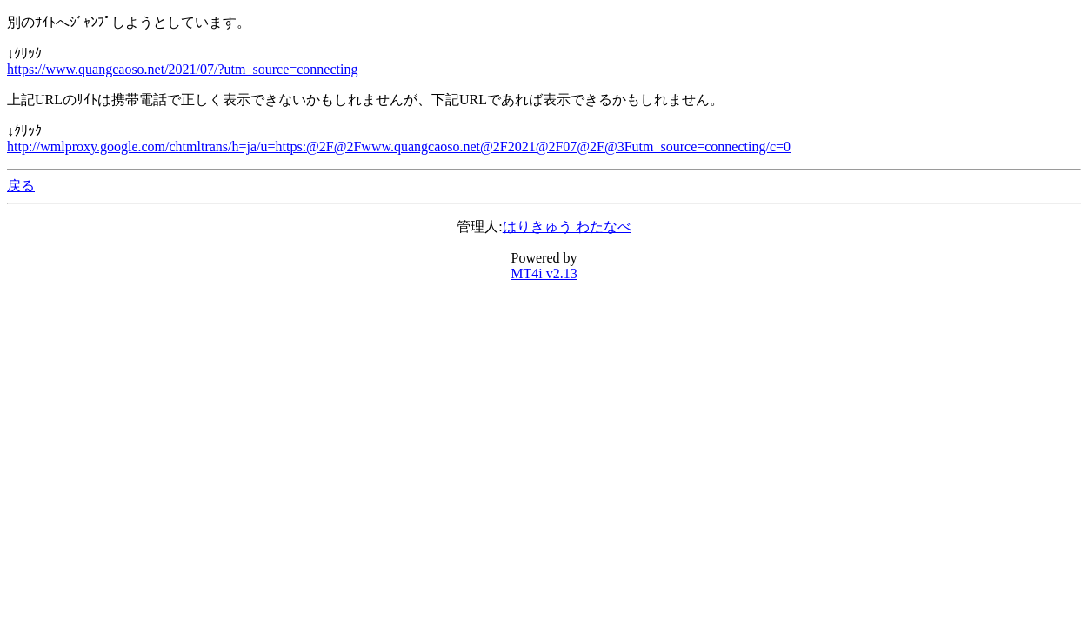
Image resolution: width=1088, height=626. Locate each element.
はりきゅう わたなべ (567, 226)
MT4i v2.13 (544, 273)
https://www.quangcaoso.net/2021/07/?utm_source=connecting (182, 69)
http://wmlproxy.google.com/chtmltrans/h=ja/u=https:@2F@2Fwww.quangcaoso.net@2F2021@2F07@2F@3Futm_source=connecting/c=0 (399, 146)
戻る (21, 185)
